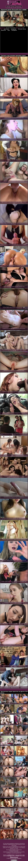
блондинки (14, 30)
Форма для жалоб (14, 857)
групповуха (6, 29)
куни (9, 30)
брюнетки (3, 30)
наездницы (13, 29)
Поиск (13, 6)
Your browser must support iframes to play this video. (14, 19)
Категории (9, 6)
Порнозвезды (18, 6)
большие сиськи (22, 29)
